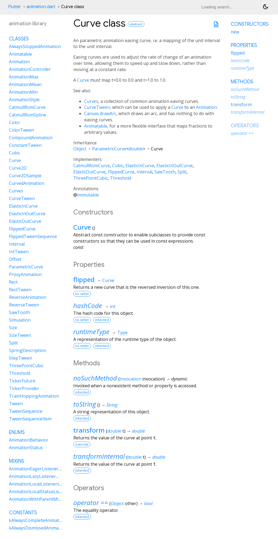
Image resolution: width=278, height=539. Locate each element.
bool (148, 503)
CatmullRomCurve (91, 166)
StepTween (20, 358)
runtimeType (91, 331)
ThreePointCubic (90, 178)
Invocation (130, 379)
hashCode (87, 305)
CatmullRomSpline (27, 115)
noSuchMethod (95, 377)
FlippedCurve (121, 172)
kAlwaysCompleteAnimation (37, 520)
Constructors (249, 24)
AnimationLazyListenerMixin (38, 476)
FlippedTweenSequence (33, 236)
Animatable (95, 126)
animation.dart (41, 6)
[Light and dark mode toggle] (265, 6)
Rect (13, 282)
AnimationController (30, 69)
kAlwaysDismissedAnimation (38, 528)
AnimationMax (24, 77)
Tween (16, 404)
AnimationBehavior (28, 440)
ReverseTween (24, 305)
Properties (244, 45)
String (111, 405)
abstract (136, 24)
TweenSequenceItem (30, 419)
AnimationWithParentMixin (36, 499)
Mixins (16, 461)
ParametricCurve (109, 149)
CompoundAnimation (30, 138)
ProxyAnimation (25, 274)
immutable (88, 195)
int (112, 306)
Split (182, 172)
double (136, 149)
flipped (83, 279)
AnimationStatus (26, 448)
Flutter (14, 6)
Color (14, 122)
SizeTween (20, 335)
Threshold (120, 178)
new (235, 32)
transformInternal (99, 456)
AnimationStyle (24, 100)
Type (122, 332)
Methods (242, 82)
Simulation (20, 320)
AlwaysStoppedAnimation (35, 46)
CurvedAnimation (26, 183)
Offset (15, 259)
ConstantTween (25, 145)
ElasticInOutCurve (174, 166)
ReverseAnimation (27, 297)
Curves (91, 101)
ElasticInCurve (139, 166)
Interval (144, 172)
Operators (245, 126)
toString (84, 404)
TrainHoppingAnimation (34, 396)
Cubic (117, 166)
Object (79, 149)
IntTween (19, 252)
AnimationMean (25, 84)
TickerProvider (24, 388)
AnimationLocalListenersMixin (40, 484)
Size (13, 328)
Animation (206, 107)
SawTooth (164, 172)
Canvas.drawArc (100, 113)
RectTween (20, 290)
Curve (83, 80)
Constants (23, 513)
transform (89, 430)
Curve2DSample (25, 176)
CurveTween (97, 107)
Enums (17, 432)
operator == (90, 502)
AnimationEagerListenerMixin (39, 469)
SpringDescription (27, 350)
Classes (19, 39)
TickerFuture (22, 381)
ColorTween (21, 130)
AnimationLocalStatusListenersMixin (46, 491)
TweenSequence (25, 411)
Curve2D (18, 168)
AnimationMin (23, 92)
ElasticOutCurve (89, 172)
